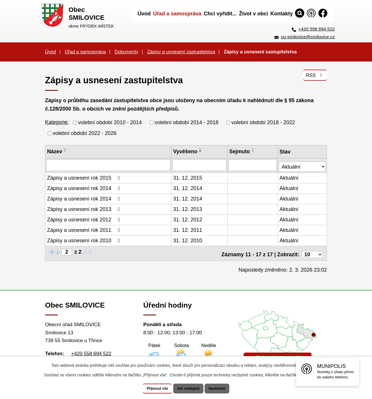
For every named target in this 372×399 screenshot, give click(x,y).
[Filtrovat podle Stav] (302, 164)
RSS (314, 78)
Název (54, 151)
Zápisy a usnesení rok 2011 (84, 229)
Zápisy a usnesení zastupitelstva (181, 51)
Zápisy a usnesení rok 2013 (84, 208)
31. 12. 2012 (188, 218)
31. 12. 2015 (188, 176)
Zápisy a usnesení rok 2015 (84, 176)
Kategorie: (57, 122)
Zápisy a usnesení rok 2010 (84, 239)
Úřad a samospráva (85, 51)
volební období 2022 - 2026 (85, 133)
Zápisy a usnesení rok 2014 (84, 187)
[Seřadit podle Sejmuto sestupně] (253, 151)
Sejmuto (240, 151)
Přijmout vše (150, 388)
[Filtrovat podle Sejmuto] (253, 164)
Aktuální (289, 176)
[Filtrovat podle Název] (108, 164)
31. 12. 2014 (188, 187)
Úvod (50, 51)
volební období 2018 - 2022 (263, 122)
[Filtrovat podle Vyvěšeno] (200, 164)
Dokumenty (126, 51)
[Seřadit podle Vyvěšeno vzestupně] (201, 149)
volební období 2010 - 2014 (110, 122)
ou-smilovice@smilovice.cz (308, 36)
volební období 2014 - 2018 (186, 122)
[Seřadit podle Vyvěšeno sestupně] (201, 151)
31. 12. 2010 (188, 239)
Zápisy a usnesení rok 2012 (84, 218)
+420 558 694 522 (316, 28)
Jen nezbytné (189, 388)
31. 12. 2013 (188, 208)
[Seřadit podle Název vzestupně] (65, 149)
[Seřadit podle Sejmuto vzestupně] (253, 149)
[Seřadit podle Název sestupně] (65, 151)
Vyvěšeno (186, 151)
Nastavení (224, 388)
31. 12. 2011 (188, 229)
